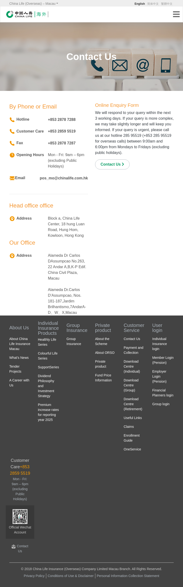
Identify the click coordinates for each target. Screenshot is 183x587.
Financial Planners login (162, 392)
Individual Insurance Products (48, 328)
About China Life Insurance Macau (19, 344)
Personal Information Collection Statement (128, 576)
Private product (103, 328)
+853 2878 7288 (62, 120)
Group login (160, 404)
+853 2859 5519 (62, 131)
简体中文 (153, 3)
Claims (129, 427)
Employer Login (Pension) (159, 376)
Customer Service (134, 328)
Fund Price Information (103, 377)
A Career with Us (19, 382)
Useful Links (133, 418)
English (140, 3)
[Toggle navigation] (178, 14)
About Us (19, 327)
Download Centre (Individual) (132, 366)
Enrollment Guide (132, 438)
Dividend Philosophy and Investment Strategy (46, 386)
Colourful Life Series (48, 355)
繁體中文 (167, 3)
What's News (19, 358)
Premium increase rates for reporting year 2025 (48, 412)
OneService (132, 449)
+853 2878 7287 (62, 143)
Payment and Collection (133, 350)
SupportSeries (48, 367)
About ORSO (105, 353)
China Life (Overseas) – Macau (32, 3)
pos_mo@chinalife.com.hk (64, 178)
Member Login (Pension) (163, 360)
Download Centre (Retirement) (133, 404)
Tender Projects (15, 369)
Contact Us (112, 164)
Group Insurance (76, 328)
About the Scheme (102, 341)
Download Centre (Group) (131, 385)
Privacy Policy (34, 576)
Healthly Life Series (47, 342)
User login (157, 328)
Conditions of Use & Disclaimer (71, 576)
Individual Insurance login (159, 344)
